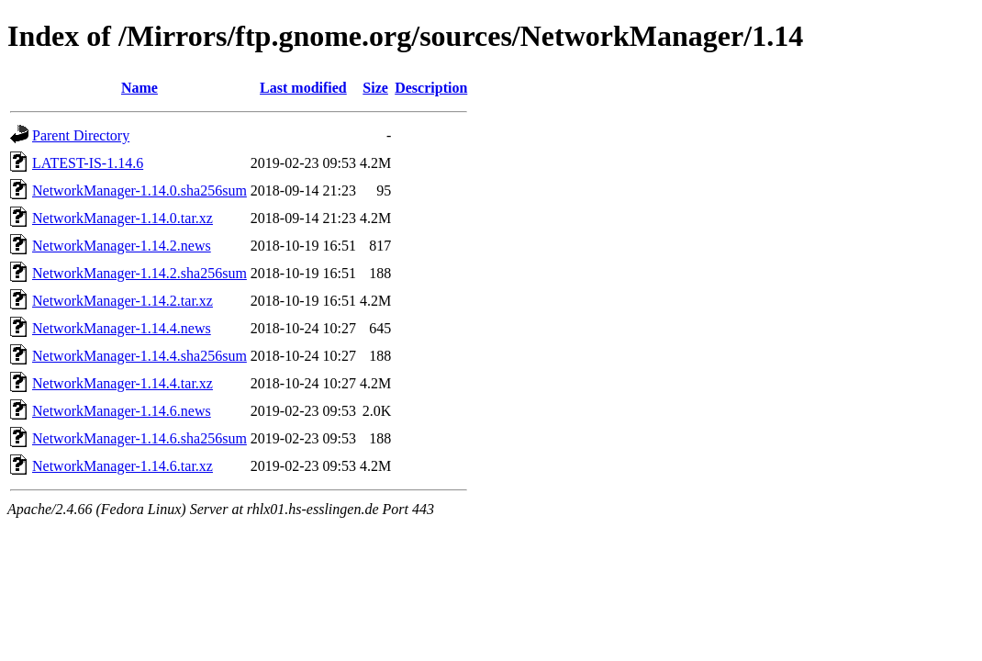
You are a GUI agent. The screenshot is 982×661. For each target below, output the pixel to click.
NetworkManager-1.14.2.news (121, 245)
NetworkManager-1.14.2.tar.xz (122, 300)
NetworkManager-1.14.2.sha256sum (139, 273)
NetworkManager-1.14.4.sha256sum (139, 356)
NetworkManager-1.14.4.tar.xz (122, 383)
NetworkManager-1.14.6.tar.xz (122, 466)
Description (431, 87)
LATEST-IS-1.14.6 (87, 163)
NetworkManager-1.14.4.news (121, 328)
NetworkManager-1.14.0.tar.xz (122, 218)
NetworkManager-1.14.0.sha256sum (139, 190)
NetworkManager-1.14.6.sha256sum (139, 438)
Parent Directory (80, 135)
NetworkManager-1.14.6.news (121, 411)
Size (375, 87)
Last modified (303, 87)
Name (139, 87)
